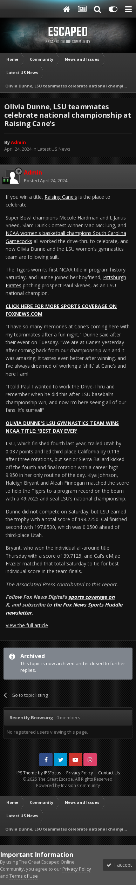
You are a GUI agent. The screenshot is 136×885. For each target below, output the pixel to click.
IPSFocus (52, 773)
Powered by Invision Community (68, 785)
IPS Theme (26, 773)
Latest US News (54, 149)
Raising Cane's (61, 197)
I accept (119, 864)
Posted (45, 180)
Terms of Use (23, 876)
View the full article (27, 625)
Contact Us (109, 773)
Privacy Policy (79, 773)
